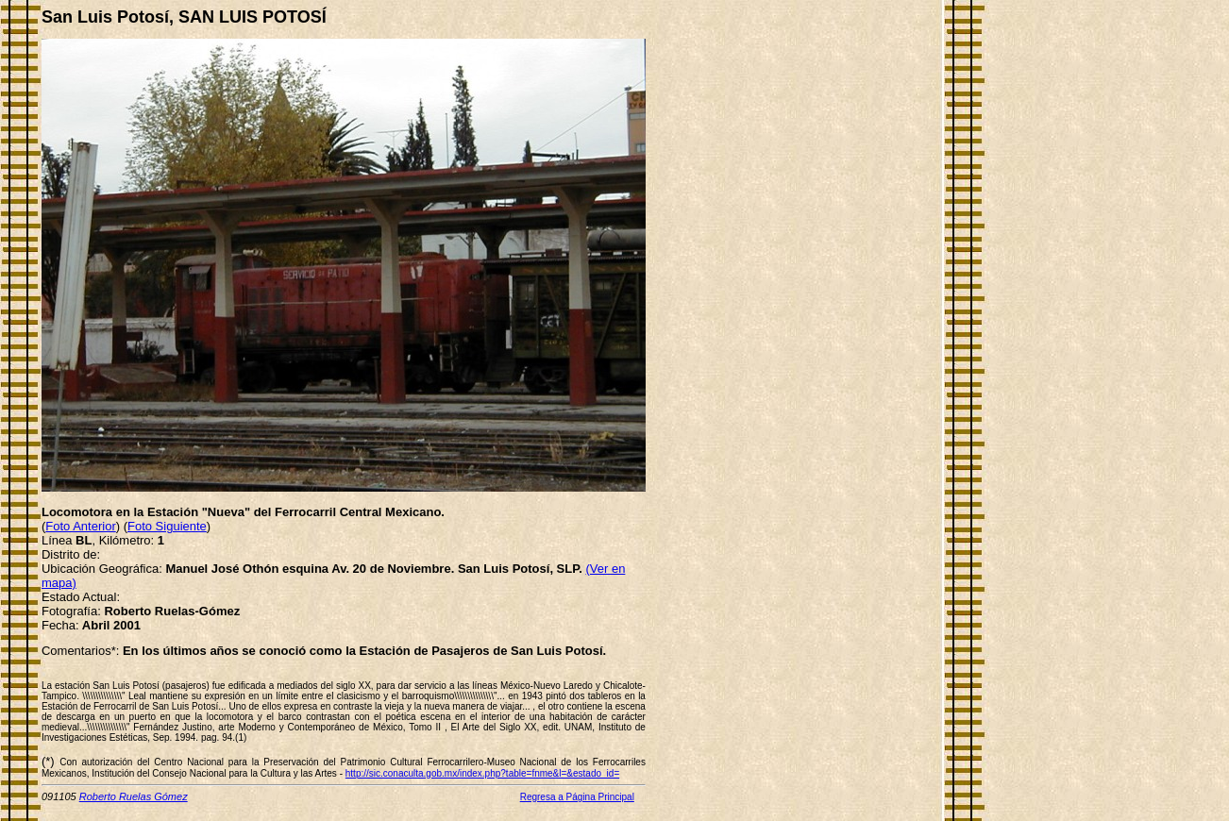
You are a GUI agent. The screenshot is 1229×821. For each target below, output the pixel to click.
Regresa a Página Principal (577, 797)
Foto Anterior (80, 526)
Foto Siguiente (167, 526)
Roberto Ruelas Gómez (133, 796)
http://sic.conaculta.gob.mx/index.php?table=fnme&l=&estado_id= (482, 773)
